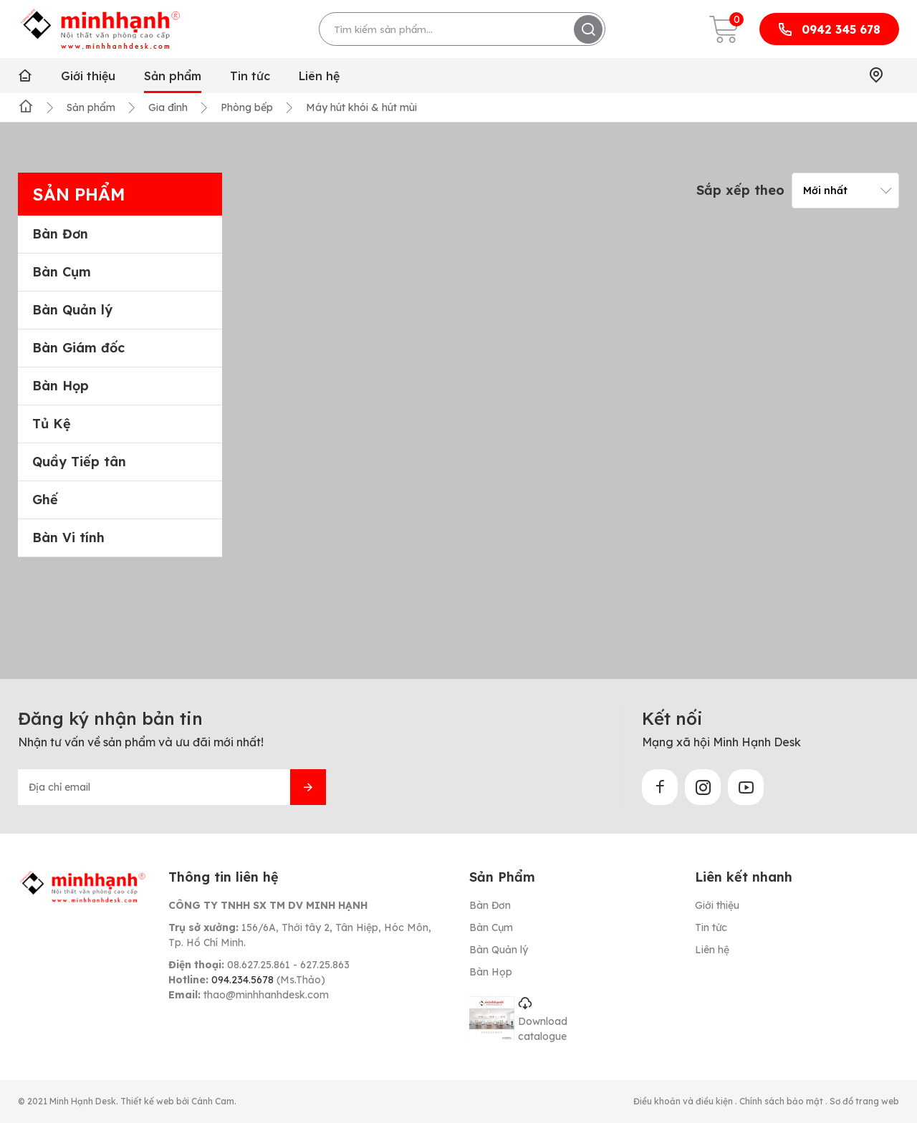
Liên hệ (319, 76)
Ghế (45, 500)
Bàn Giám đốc (78, 348)
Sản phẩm (172, 76)
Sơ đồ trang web (864, 1101)
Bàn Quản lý (72, 310)
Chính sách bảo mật (782, 1101)
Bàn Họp (60, 386)
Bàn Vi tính (68, 538)
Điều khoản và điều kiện (684, 1101)
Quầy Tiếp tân (79, 462)
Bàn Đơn (60, 234)
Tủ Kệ (51, 424)
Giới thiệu (88, 76)
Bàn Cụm (61, 272)
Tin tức (250, 76)
